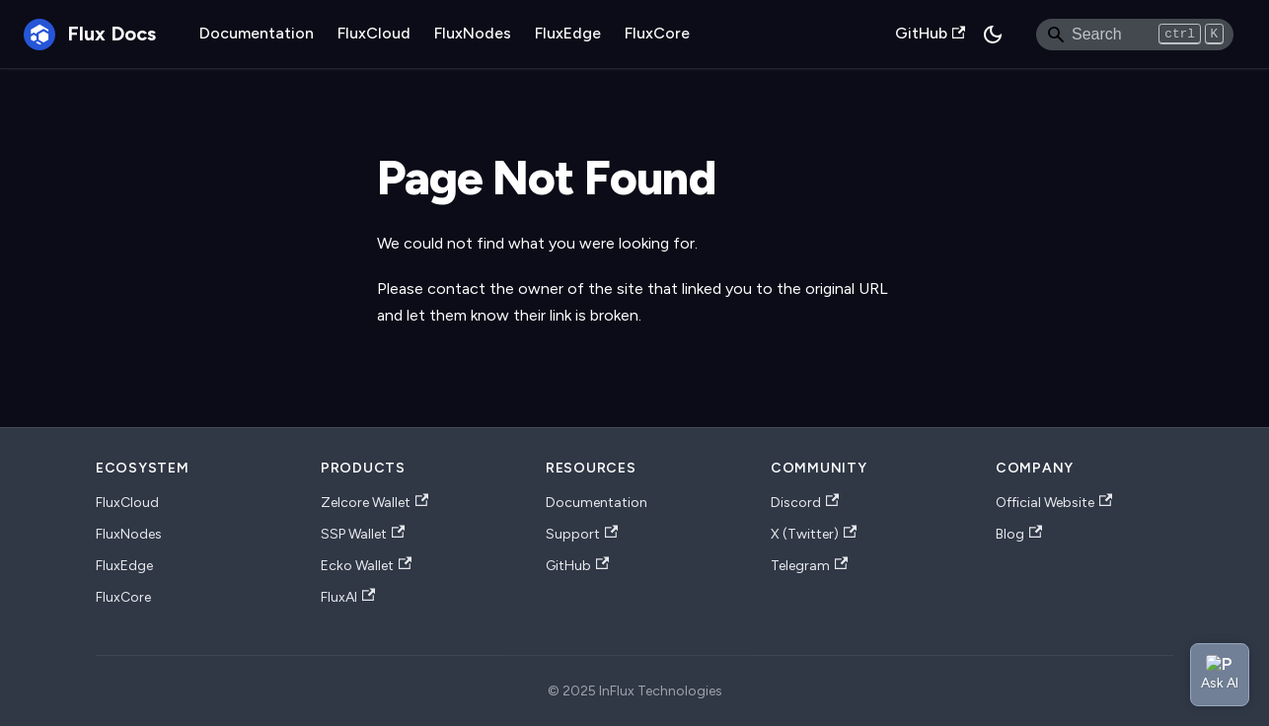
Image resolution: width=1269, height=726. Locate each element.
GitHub (930, 33)
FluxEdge (568, 33)
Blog (1019, 534)
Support (582, 534)
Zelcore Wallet (374, 502)
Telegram (809, 565)
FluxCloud (374, 33)
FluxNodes (472, 33)
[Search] (1134, 34)
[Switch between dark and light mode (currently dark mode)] (992, 34)
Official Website (1054, 502)
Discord (805, 502)
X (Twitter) (814, 534)
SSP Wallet (363, 534)
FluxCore (657, 33)
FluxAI (348, 597)
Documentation (256, 33)
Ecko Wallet (366, 565)
